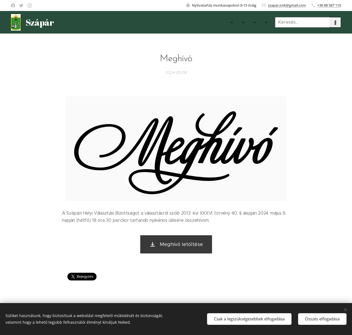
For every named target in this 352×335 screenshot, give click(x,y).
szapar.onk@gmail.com (287, 5)
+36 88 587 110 (329, 5)
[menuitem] (148, 22)
